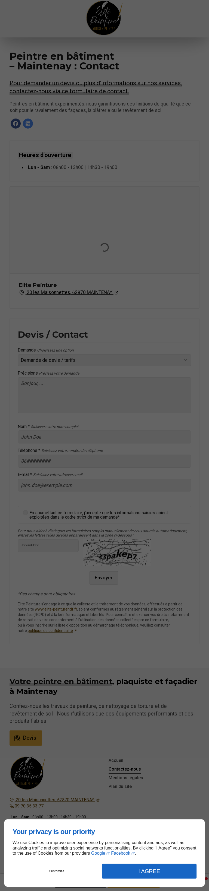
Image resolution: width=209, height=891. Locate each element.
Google (98, 853)
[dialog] (104, 853)
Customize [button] (56, 871)
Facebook (120, 853)
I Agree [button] (149, 871)
